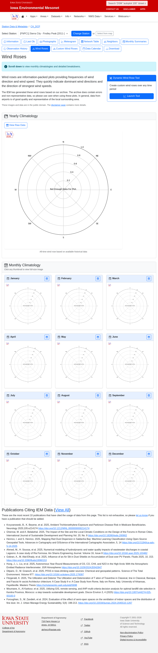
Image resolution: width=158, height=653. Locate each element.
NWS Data (94, 16)
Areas (43, 16)
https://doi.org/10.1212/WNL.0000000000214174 (63, 528)
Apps (32, 16)
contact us (112, 9)
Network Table (90, 42)
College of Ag (8, 628)
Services (108, 16)
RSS (84, 644)
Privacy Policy (126, 636)
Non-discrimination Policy (131, 632)
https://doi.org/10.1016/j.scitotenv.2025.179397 (59, 574)
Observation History (15, 49)
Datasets (56, 16)
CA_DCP (35, 26)
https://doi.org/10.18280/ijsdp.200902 (107, 535)
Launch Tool (132, 96)
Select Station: (9, 33)
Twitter (85, 625)
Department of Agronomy (13, 631)
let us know (142, 515)
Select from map (104, 33)
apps (142, 9)
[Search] (127, 3)
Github (85, 632)
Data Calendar (92, 49)
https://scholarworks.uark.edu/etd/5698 (56, 585)
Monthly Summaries (134, 42)
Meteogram (68, 42)
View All (62, 510)
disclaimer (129, 9)
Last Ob (29, 42)
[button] (46, 278)
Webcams (123, 16)
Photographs (48, 42)
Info (67, 16)
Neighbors (111, 42)
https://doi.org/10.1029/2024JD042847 (82, 567)
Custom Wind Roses (65, 49)
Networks (79, 16)
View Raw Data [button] (15, 125)
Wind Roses (40, 49)
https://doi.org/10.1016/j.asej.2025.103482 (125, 553)
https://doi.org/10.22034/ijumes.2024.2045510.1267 (105, 603)
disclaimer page (58, 105)
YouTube (86, 638)
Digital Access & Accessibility (133, 640)
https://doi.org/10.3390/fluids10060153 (26, 560)
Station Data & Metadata (14, 26)
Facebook (87, 619)
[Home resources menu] (24, 17)
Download (112, 49)
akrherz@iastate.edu (51, 629)
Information (11, 42)
